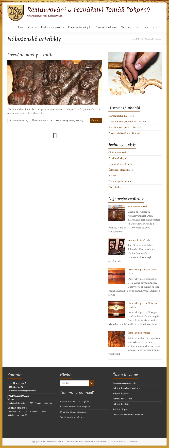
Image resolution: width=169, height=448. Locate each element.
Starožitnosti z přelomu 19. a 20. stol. (127, 121)
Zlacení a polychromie (119, 181)
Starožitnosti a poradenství (72, 417)
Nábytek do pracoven (122, 398)
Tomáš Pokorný (20, 120)
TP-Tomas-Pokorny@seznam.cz (21, 390)
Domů (140, 39)
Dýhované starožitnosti (120, 164)
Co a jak (32, 27)
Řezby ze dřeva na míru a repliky (75, 406)
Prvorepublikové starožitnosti (124, 133)
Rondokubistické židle (139, 240)
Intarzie (112, 175)
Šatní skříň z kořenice (139, 333)
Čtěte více (96, 120)
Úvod (21, 27)
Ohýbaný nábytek (117, 152)
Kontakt (157, 27)
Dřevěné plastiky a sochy (70, 120)
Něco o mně (142, 27)
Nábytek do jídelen (121, 393)
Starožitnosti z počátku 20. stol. (124, 127)
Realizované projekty (52, 27)
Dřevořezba (114, 187)
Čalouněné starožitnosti (120, 170)
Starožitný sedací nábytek (124, 382)
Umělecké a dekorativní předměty (128, 414)
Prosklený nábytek (118, 158)
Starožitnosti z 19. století (121, 116)
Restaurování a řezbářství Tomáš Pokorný (88, 9)
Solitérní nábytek (120, 409)
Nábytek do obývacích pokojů (126, 388)
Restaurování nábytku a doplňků (74, 401)
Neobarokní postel (137, 206)
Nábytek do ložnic (121, 404)
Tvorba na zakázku (106, 27)
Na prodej (126, 27)
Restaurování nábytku (80, 27)
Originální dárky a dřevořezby (73, 412)
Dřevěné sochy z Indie (30, 55)
